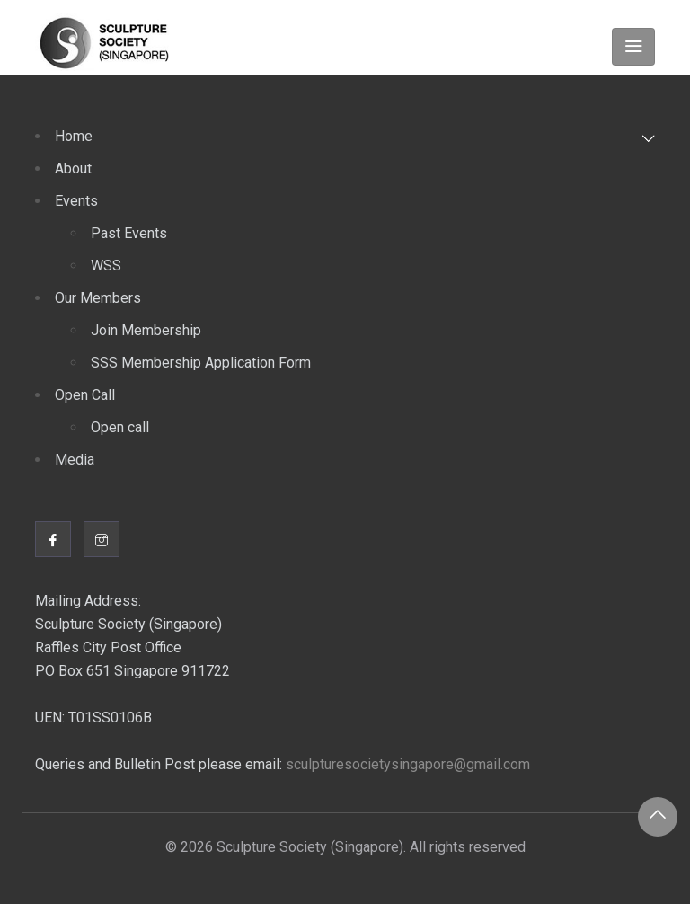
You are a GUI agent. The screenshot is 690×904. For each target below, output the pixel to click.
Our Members (98, 297)
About (73, 168)
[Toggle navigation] (633, 47)
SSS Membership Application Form (201, 362)
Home (74, 136)
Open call (120, 427)
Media (74, 459)
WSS (106, 265)
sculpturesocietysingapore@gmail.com (408, 764)
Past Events (129, 233)
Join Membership (146, 330)
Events (76, 200)
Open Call (85, 394)
